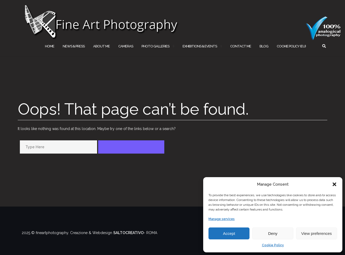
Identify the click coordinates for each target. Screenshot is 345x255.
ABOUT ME (101, 46)
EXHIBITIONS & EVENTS (200, 46)
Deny (272, 233)
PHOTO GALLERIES (155, 46)
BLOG (264, 46)
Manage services (221, 219)
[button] (334, 184)
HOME (49, 46)
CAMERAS (125, 46)
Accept (229, 233)
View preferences (316, 233)
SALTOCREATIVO (128, 233)
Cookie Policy (273, 245)
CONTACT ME (240, 46)
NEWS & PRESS (74, 46)
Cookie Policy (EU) (291, 46)
